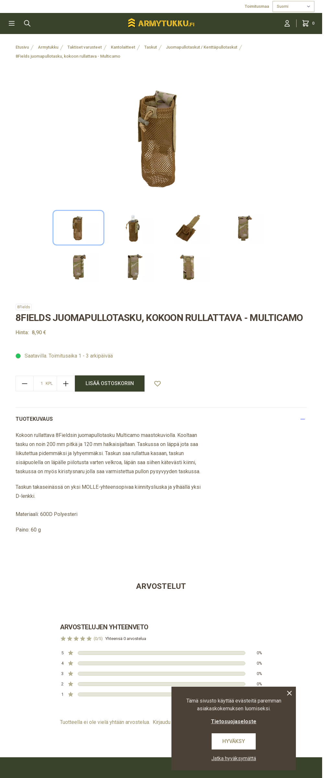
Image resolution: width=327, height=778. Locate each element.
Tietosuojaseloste (233, 721)
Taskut (150, 47)
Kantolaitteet (123, 47)
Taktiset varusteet (84, 47)
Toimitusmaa (257, 6)
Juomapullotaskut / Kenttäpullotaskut (201, 47)
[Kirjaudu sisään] (287, 23)
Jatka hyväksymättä (233, 758)
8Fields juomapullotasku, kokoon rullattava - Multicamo (68, 56)
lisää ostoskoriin (110, 383)
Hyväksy (233, 741)
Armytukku (48, 47)
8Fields (23, 307)
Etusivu (22, 47)
